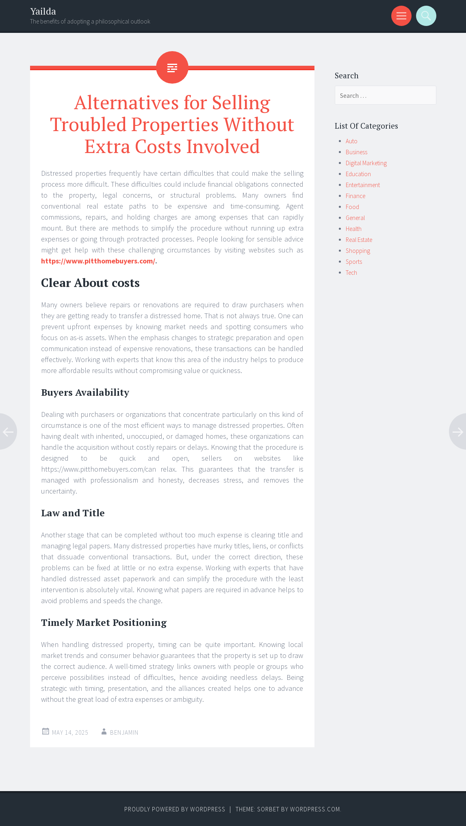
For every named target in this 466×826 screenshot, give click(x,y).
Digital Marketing (366, 163)
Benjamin (124, 732)
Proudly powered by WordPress (174, 809)
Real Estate (359, 240)
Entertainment (363, 185)
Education (358, 174)
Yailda (43, 11)
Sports (354, 261)
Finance (355, 196)
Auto (352, 141)
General (355, 218)
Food (352, 207)
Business (356, 152)
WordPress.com (315, 809)
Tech (351, 272)
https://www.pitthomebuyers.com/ (98, 260)
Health (354, 229)
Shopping (358, 250)
